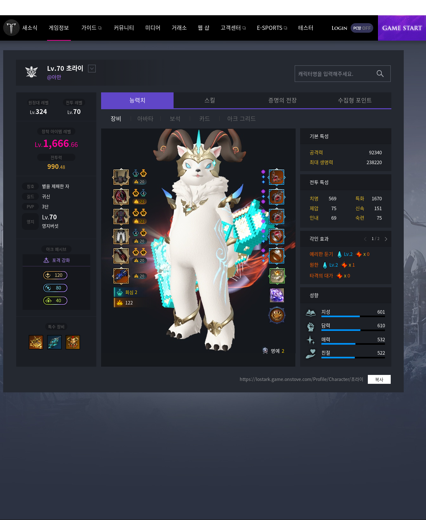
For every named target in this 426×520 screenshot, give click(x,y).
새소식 (30, 27)
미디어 (153, 27)
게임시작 (402, 28)
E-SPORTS (269, 27)
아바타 (145, 118)
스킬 (209, 100)
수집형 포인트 (355, 100)
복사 (379, 379)
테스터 (305, 27)
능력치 (137, 100)
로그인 (339, 28)
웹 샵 (204, 27)
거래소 (179, 27)
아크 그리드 (241, 118)
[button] (385, 238)
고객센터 (231, 27)
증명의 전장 (282, 100)
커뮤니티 (124, 27)
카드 (204, 118)
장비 (116, 118)
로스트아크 (11, 27)
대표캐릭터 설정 (92, 68)
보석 (175, 118)
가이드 (89, 27)
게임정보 (59, 27)
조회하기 (380, 74)
